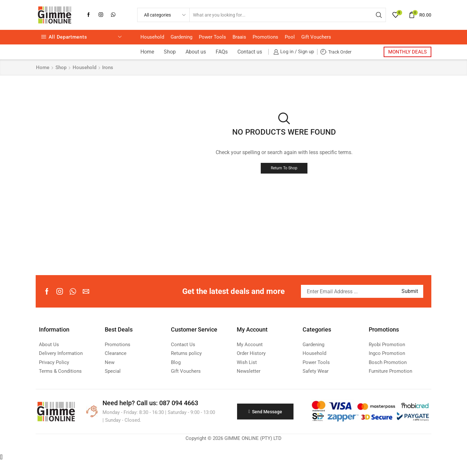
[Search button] (379, 15)
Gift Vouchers (316, 37)
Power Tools (212, 37)
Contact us (249, 52)
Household (152, 37)
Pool (290, 37)
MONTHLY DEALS (407, 52)
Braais (239, 37)
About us (196, 52)
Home (147, 52)
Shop (170, 52)
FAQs (222, 52)
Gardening (181, 37)
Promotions (265, 37)
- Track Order (336, 52)
